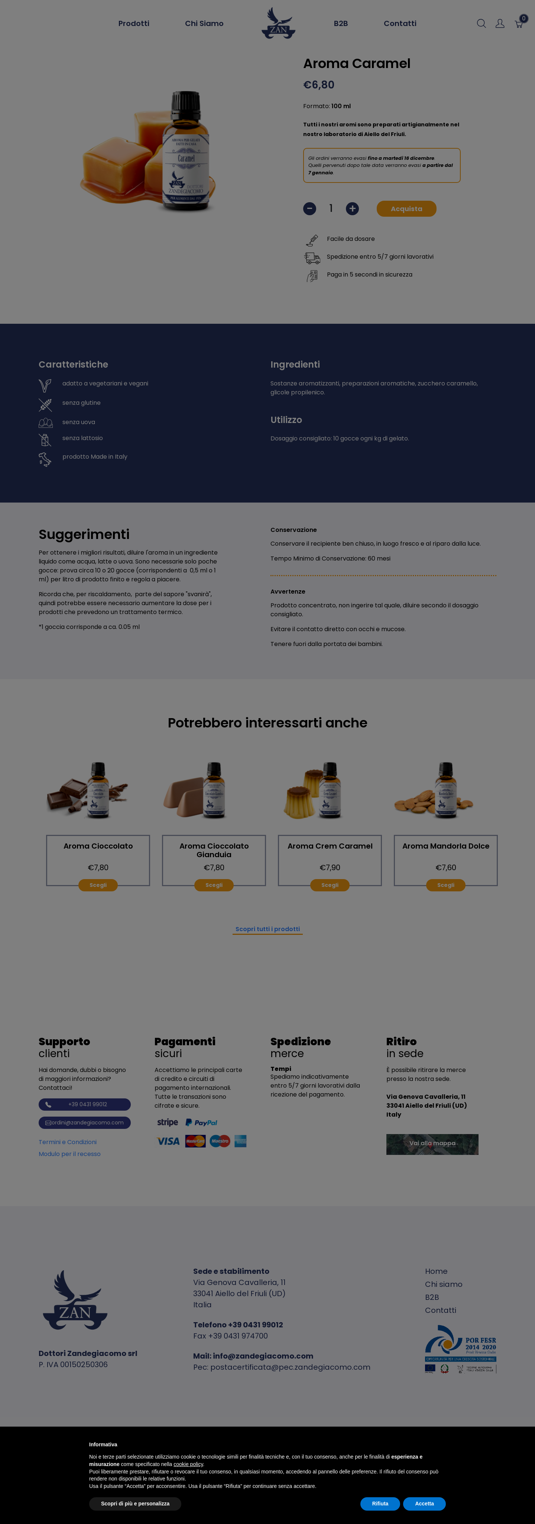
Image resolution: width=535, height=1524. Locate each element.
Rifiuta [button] (380, 1504)
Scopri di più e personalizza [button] (135, 1504)
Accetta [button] (424, 1504)
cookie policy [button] (188, 1464)
